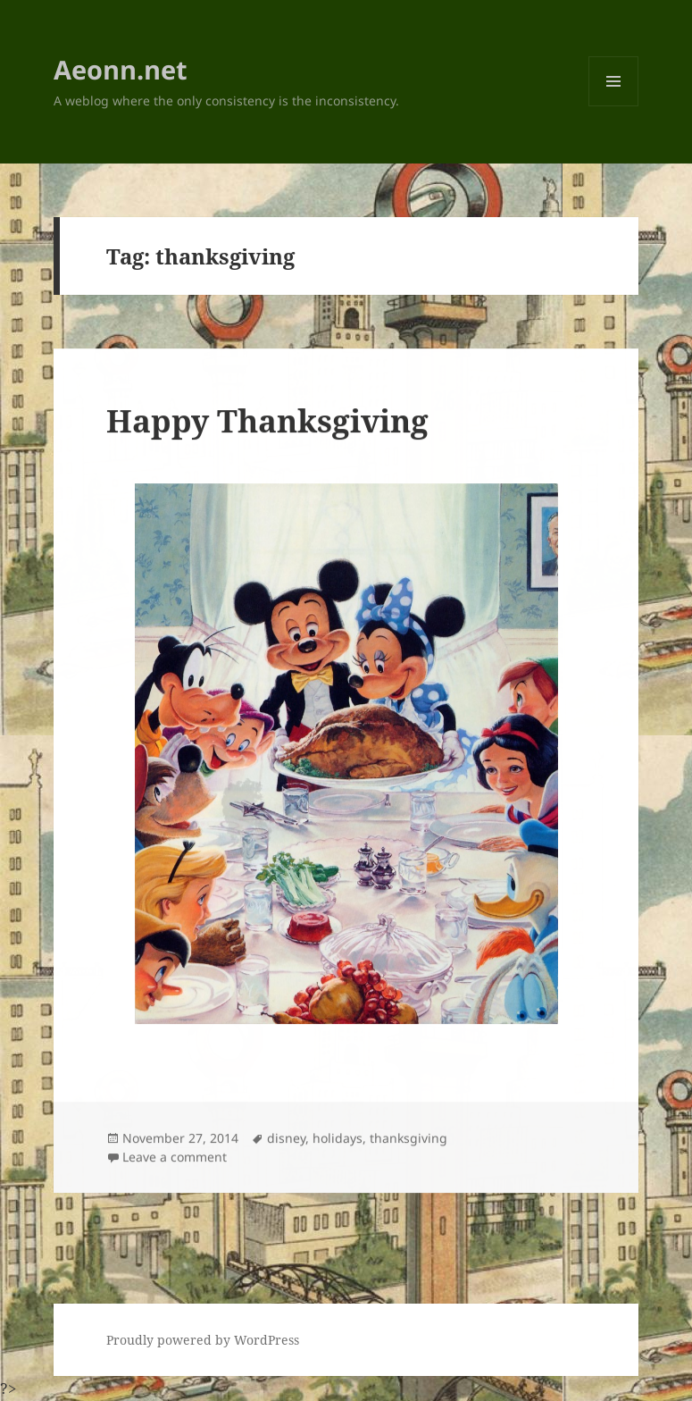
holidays (338, 1138)
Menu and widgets (613, 105)
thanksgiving (408, 1138)
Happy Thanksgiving (267, 420)
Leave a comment (174, 1157)
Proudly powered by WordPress (202, 1339)
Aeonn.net (121, 69)
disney (286, 1138)
